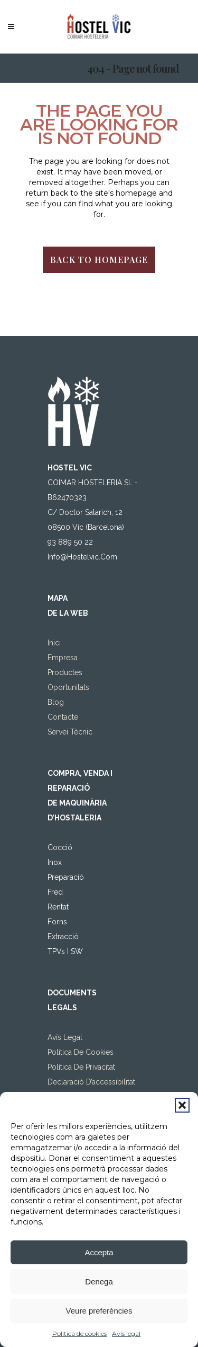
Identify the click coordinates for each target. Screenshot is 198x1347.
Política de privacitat (81, 1067)
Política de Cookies (81, 1052)
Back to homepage (99, 259)
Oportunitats (68, 687)
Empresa (63, 657)
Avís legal (126, 1333)
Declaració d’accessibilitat (91, 1082)
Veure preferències (99, 1310)
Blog (56, 702)
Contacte (63, 717)
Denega (99, 1281)
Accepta (98, 1252)
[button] (182, 1105)
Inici (54, 642)
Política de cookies (79, 1333)
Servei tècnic (70, 732)
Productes (65, 672)
